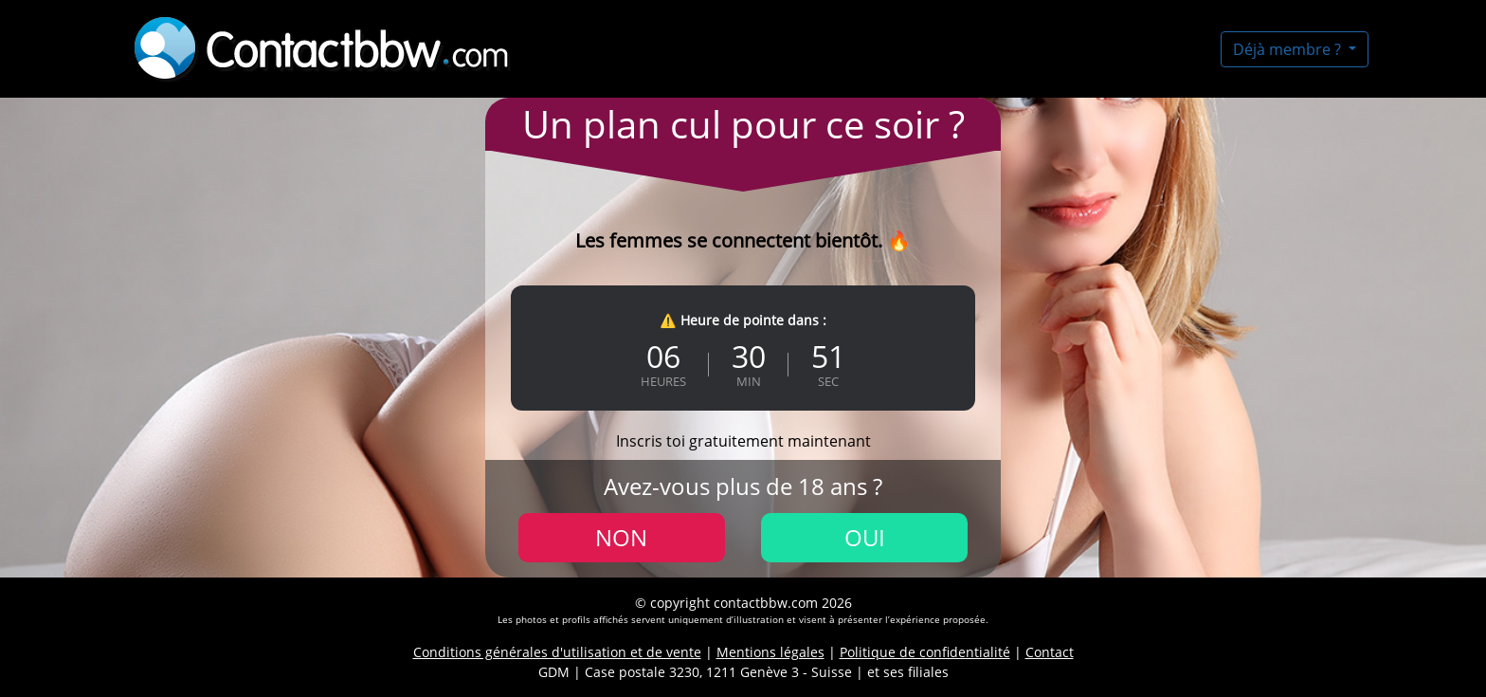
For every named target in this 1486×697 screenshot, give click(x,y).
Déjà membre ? (1289, 49)
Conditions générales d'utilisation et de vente (557, 652)
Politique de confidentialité (925, 652)
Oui (864, 537)
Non (621, 537)
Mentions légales (770, 652)
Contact (1049, 652)
